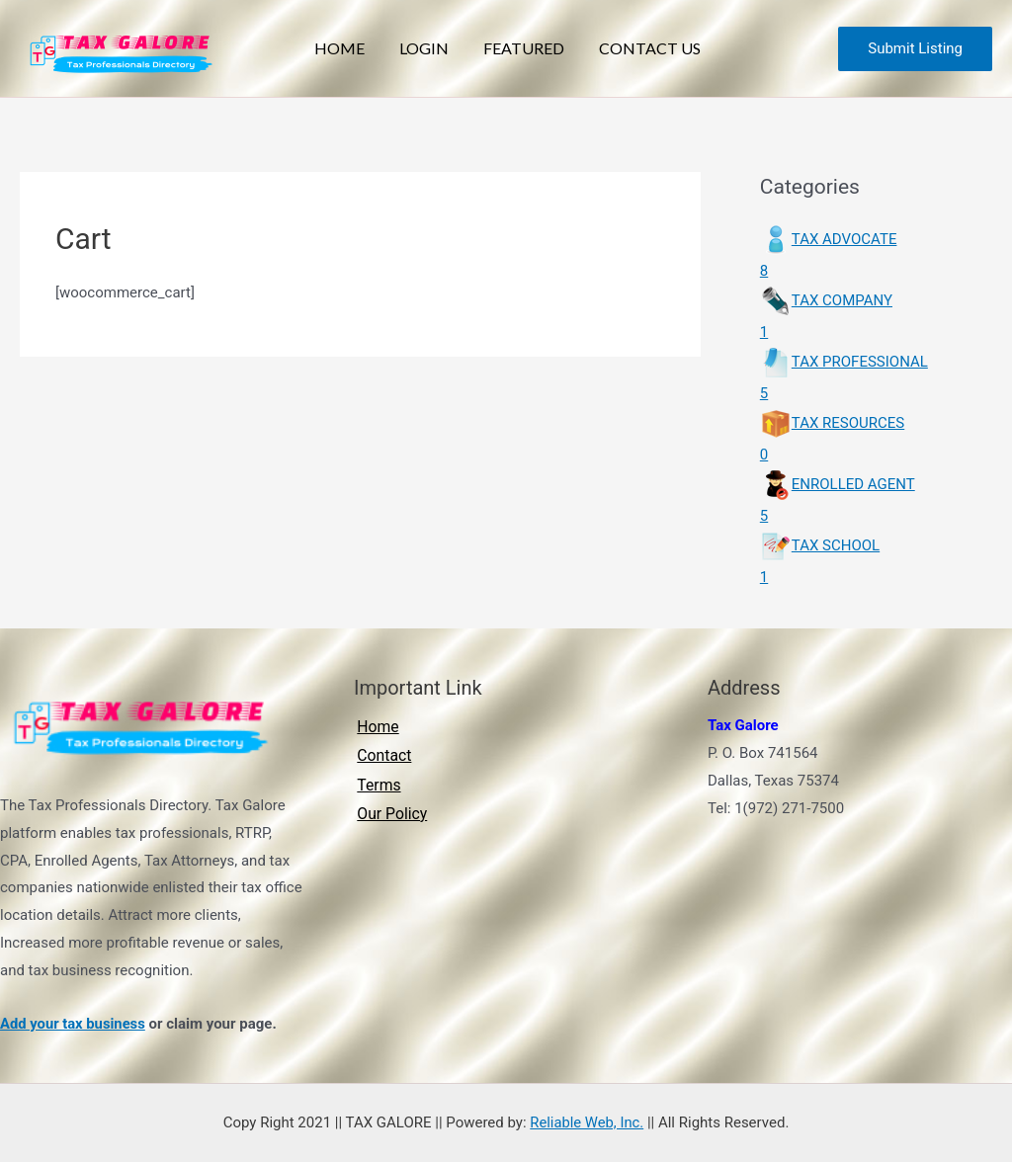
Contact (381, 756)
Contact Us (633, 48)
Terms (376, 786)
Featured (520, 48)
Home (364, 48)
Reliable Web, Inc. (586, 1122)
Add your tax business (73, 1024)
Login (435, 48)
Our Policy (389, 814)
